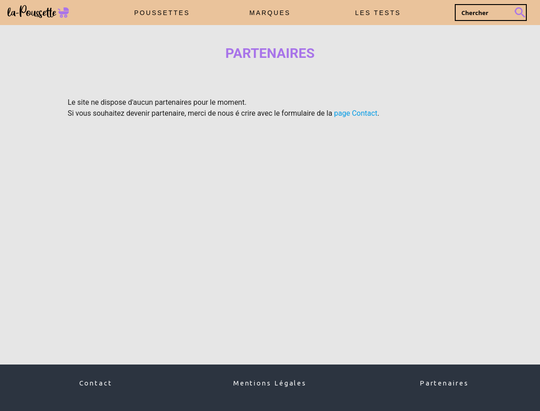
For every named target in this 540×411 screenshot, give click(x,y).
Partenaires (444, 383)
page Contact (355, 113)
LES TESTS (378, 12)
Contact (96, 383)
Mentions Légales (270, 383)
